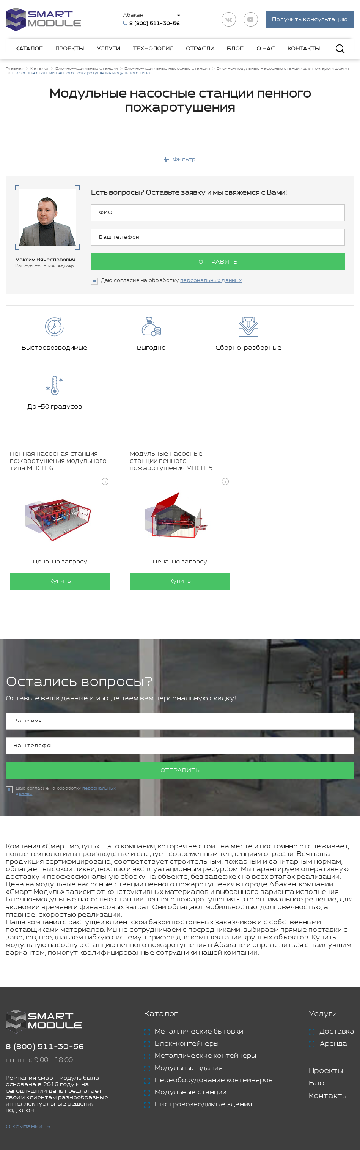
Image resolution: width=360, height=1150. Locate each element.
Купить (60, 523)
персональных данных (211, 280)
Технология (153, 49)
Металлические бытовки (199, 973)
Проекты (69, 49)
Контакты (304, 49)
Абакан (133, 15)
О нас (265, 49)
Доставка (336, 973)
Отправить (217, 262)
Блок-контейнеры (187, 985)
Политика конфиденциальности (215, 1112)
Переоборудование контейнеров (214, 1022)
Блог (235, 49)
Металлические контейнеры (205, 997)
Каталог (29, 49)
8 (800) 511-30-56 (45, 988)
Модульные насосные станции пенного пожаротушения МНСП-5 (171, 403)
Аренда (333, 985)
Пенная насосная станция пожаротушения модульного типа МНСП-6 (58, 403)
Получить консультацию (310, 20)
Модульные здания (188, 1009)
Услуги (108, 49)
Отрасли (200, 49)
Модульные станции (190, 1034)
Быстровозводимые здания (203, 1046)
